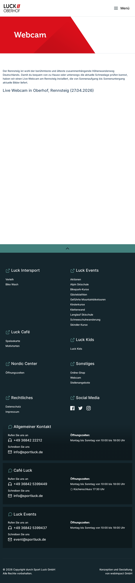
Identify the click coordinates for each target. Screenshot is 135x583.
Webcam (75, 377)
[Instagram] (88, 407)
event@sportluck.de (27, 539)
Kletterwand (77, 309)
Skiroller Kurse (79, 324)
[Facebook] (74, 407)
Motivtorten (12, 345)
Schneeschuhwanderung (85, 319)
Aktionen (75, 279)
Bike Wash (12, 284)
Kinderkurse (77, 304)
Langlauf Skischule (81, 314)
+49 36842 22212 (25, 440)
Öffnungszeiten (15, 372)
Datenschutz (13, 406)
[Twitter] (82, 407)
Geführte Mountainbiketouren (88, 299)
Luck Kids (76, 348)
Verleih (10, 279)
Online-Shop (77, 372)
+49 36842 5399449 (27, 484)
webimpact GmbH (121, 573)
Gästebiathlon (78, 294)
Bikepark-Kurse (79, 289)
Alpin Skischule (79, 284)
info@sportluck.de (25, 452)
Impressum (12, 411)
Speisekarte (13, 340)
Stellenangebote (80, 382)
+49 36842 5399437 (27, 528)
